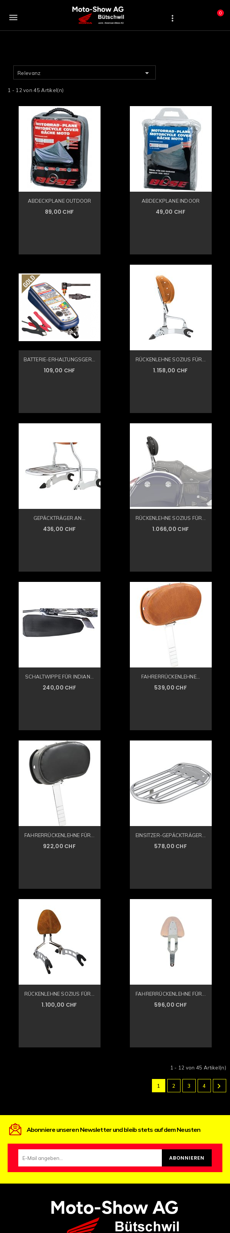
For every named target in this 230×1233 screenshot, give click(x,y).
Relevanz (85, 73)
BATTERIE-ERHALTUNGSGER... (60, 359)
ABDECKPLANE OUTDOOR (59, 200)
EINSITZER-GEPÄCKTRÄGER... (171, 835)
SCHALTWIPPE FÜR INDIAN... (59, 676)
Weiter (219, 1086)
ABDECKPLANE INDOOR (171, 200)
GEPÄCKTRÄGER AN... (60, 518)
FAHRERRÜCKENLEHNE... (170, 676)
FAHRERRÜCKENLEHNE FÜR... (59, 835)
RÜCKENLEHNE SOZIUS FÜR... (171, 359)
